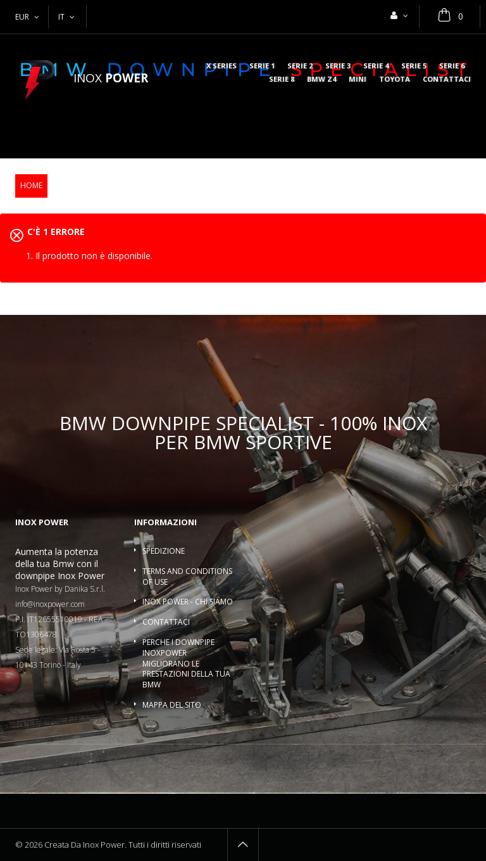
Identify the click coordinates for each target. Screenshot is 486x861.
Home (31, 185)
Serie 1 (262, 66)
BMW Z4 (321, 79)
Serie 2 (300, 66)
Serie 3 (338, 66)
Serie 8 (281, 79)
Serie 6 (451, 66)
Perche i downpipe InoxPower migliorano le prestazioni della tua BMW (186, 663)
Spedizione (163, 550)
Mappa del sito (171, 704)
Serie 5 (414, 66)
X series (221, 66)
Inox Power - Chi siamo (187, 601)
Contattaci (447, 79)
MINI (357, 79)
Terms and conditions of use (187, 576)
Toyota (394, 79)
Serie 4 (376, 66)
